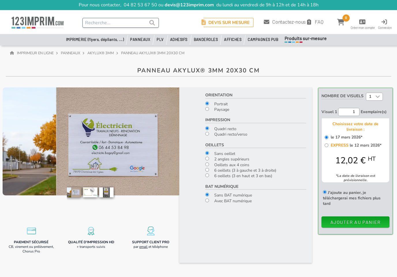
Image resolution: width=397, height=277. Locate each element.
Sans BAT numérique (228, 195)
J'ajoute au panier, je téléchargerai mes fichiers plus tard (352, 198)
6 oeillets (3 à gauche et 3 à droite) (240, 170)
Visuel (329, 112)
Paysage (217, 109)
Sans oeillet (220, 153)
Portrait (216, 104)
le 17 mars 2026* (345, 137)
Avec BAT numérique (228, 201)
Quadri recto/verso (226, 134)
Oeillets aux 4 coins (227, 165)
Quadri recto (220, 129)
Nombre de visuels (342, 96)
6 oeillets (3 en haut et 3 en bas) (238, 176)
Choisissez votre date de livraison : (355, 126)
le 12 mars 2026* (354, 145)
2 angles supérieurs (227, 159)
